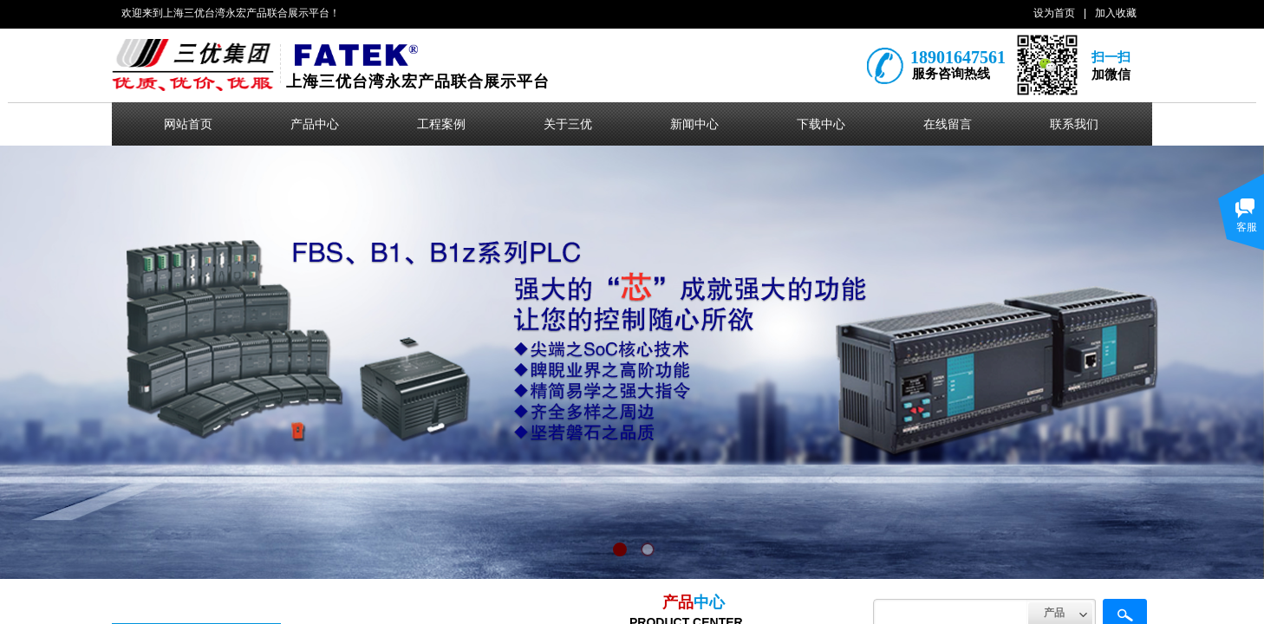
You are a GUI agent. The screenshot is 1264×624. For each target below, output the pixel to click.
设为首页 (1054, 13)
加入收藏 (1116, 13)
